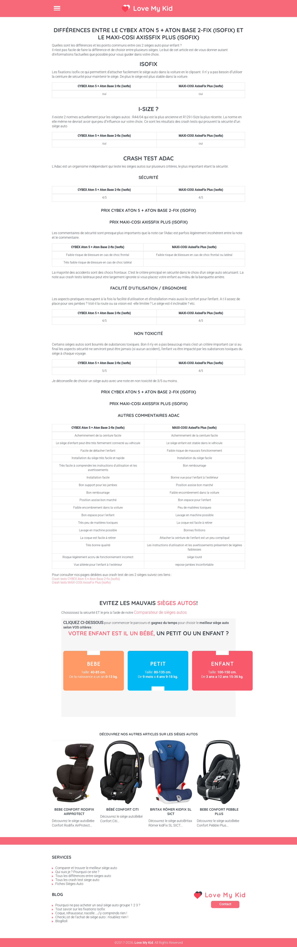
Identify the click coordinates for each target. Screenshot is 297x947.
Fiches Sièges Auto (69, 884)
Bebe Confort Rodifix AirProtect (74, 811)
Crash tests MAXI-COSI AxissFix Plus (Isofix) (81, 582)
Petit (158, 671)
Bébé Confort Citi (122, 809)
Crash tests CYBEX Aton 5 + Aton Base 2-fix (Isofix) (86, 579)
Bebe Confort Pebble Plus (219, 811)
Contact (225, 904)
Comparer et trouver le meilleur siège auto (86, 868)
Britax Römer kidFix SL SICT (170, 811)
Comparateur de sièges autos (160, 612)
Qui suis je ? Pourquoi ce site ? (77, 872)
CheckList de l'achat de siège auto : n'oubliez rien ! (91, 917)
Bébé (93, 671)
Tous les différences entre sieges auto (83, 876)
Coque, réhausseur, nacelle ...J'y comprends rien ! (91, 913)
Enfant (222, 671)
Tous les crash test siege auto (77, 880)
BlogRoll (61, 921)
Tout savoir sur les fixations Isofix (80, 909)
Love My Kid (153, 8)
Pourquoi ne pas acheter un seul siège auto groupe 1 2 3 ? (97, 905)
